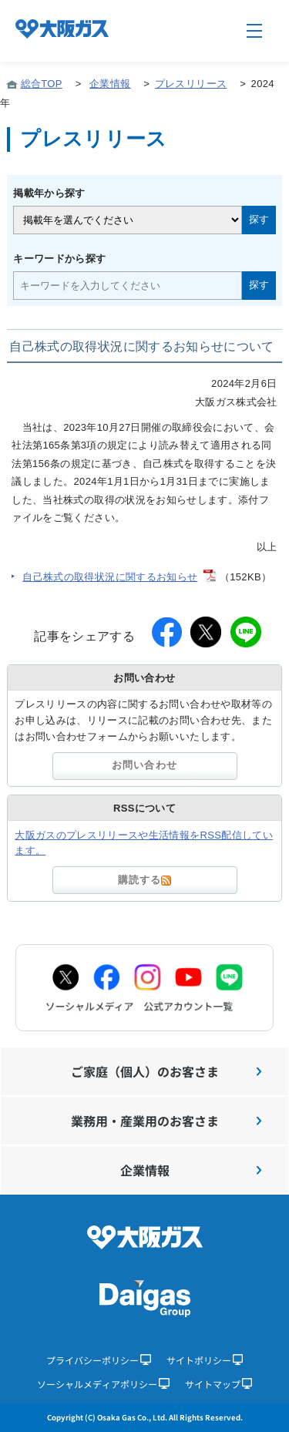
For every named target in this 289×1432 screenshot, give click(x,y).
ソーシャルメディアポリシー (103, 1383)
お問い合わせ (144, 765)
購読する (144, 880)
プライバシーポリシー (98, 1359)
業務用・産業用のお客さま (166, 1120)
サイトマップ (219, 1383)
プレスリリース (191, 83)
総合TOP (41, 83)
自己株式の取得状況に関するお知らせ (109, 577)
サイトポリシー (205, 1359)
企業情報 (109, 83)
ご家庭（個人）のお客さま (166, 1071)
